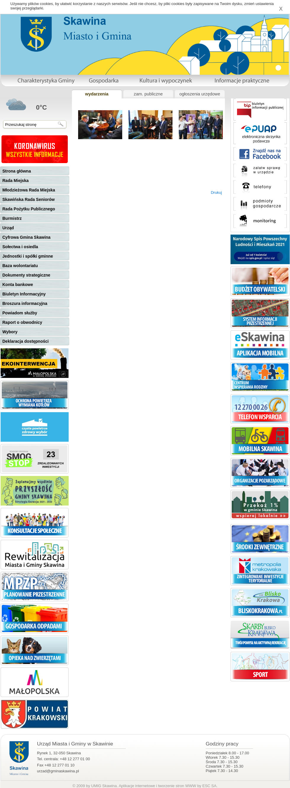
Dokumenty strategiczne (26, 275)
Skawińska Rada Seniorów (28, 199)
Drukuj (216, 192)
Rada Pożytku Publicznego (28, 209)
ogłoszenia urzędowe (199, 94)
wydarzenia (96, 94)
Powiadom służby (19, 313)
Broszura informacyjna (24, 303)
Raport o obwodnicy (22, 322)
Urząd (8, 227)
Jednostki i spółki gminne (27, 256)
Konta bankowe (17, 284)
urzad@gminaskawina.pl (58, 771)
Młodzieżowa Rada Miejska (28, 190)
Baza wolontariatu (20, 265)
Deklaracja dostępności (25, 341)
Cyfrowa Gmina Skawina (26, 237)
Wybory (9, 331)
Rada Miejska (15, 180)
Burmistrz (12, 218)
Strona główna (16, 171)
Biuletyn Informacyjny (24, 294)
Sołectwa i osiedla (20, 246)
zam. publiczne (148, 94)
